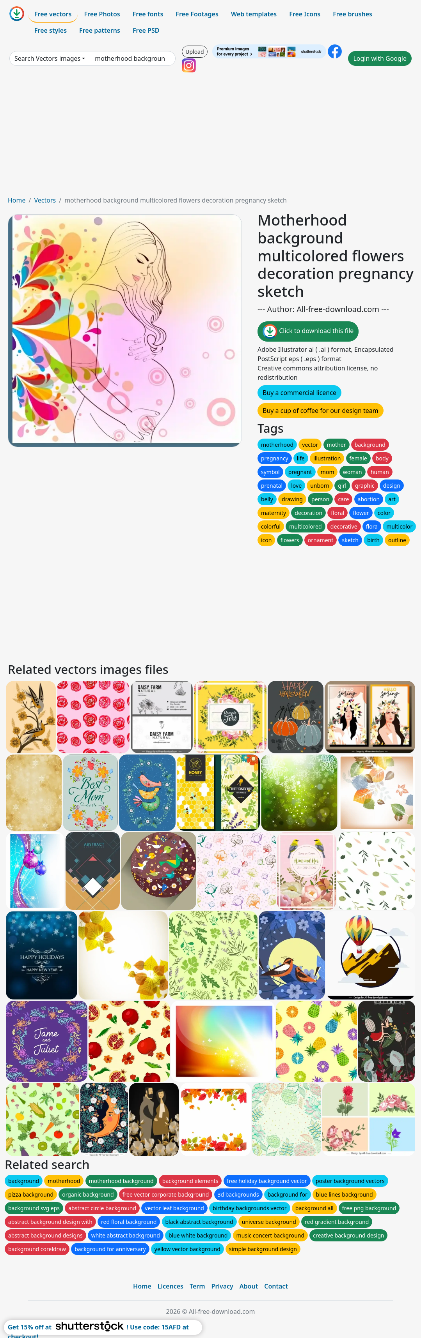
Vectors (45, 200)
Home (17, 200)
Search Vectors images (47, 58)
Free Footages (197, 14)
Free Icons (304, 14)
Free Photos (102, 14)
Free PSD (146, 30)
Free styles (50, 30)
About (249, 1286)
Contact (276, 1286)
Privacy (222, 1286)
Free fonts (148, 14)
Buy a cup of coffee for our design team (320, 410)
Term (197, 1286)
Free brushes (352, 14)
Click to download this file (308, 331)
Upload (194, 51)
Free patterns (99, 30)
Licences (170, 1286)
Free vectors (52, 14)
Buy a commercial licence (299, 392)
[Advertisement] (210, 137)
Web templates (254, 14)
